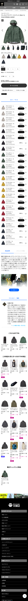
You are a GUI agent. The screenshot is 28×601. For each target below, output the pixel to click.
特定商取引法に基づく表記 (7, 556)
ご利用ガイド (4, 545)
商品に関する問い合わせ (7, 90)
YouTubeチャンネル (6, 567)
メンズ (16, 10)
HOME (1, 10)
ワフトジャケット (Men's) (22, 345)
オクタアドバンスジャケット (23, 368)
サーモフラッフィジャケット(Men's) (13, 430)
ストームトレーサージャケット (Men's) (4, 389)
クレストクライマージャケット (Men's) (4, 480)
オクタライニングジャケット (23, 388)
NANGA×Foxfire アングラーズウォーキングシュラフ (13, 390)
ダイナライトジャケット (4, 450)
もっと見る (14, 290)
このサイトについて (6, 550)
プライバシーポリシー (6, 553)
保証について (4, 514)
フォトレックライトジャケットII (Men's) (13, 346)
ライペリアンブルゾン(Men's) (4, 409)
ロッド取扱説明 (5, 517)
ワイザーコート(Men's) (22, 450)
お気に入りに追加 (20, 90)
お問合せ (4, 531)
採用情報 (4, 586)
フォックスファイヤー (9, 10)
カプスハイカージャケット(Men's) (13, 409)
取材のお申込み (5, 593)
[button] (3, 30)
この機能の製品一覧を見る (19, 325)
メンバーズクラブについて (7, 542)
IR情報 (3, 583)
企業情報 (4, 580)
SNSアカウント (5, 564)
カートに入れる (14, 85)
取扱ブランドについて (6, 528)
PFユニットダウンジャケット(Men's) (13, 451)
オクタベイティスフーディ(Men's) (4, 368)
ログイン (3, 596)
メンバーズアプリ (5, 548)
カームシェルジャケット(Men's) (23, 429)
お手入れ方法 (5, 520)
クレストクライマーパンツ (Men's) (4, 346)
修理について (4, 523)
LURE (14, 8)
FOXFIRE (22, 8)
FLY (5, 8)
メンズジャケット (23, 10)
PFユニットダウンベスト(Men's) (14, 368)
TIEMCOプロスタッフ (6, 570)
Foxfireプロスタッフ (6, 572)
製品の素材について (6, 526)
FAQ (3, 534)
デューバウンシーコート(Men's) (4, 429)
